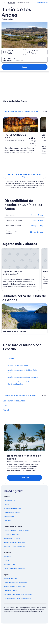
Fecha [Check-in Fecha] (9, 53)
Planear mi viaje (42, 2)
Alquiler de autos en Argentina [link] (14, 542)
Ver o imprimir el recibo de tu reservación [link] (18, 595)
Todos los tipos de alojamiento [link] (14, 546)
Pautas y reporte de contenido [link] (14, 568)
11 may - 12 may (37, 215)
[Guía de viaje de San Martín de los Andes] (24, 318)
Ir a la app (24, 478)
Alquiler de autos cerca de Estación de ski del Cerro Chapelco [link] (24, 383)
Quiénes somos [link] (9, 500)
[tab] (21, 111)
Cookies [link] (6, 560)
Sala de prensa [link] (9, 516)
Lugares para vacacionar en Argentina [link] (16, 530)
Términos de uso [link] (9, 564)
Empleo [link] (6, 504)
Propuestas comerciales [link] (12, 512)
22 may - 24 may (36, 232)
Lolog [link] (5, 405)
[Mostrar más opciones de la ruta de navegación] (4, 2)
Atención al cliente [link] (10, 579)
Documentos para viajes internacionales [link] (17, 599)
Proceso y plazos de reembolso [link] (14, 587)
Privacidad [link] (7, 556)
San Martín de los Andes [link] (14, 400)
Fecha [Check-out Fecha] (33, 53)
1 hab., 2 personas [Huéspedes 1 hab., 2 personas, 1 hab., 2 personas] (15, 60)
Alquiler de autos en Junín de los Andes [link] (23, 377)
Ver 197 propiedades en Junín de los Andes (24, 175)
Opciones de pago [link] (10, 591)
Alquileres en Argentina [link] (12, 538)
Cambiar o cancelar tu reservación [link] (15, 583)
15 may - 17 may (37, 225)
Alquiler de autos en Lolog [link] (18, 365)
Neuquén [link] (11, 3)
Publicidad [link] (7, 520)
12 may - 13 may (37, 220)
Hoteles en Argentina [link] (11, 534)
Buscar (24, 67)
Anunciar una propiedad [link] (12, 508)
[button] (24, 101)
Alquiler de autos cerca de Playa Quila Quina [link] (22, 371)
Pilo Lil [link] (6, 410)
